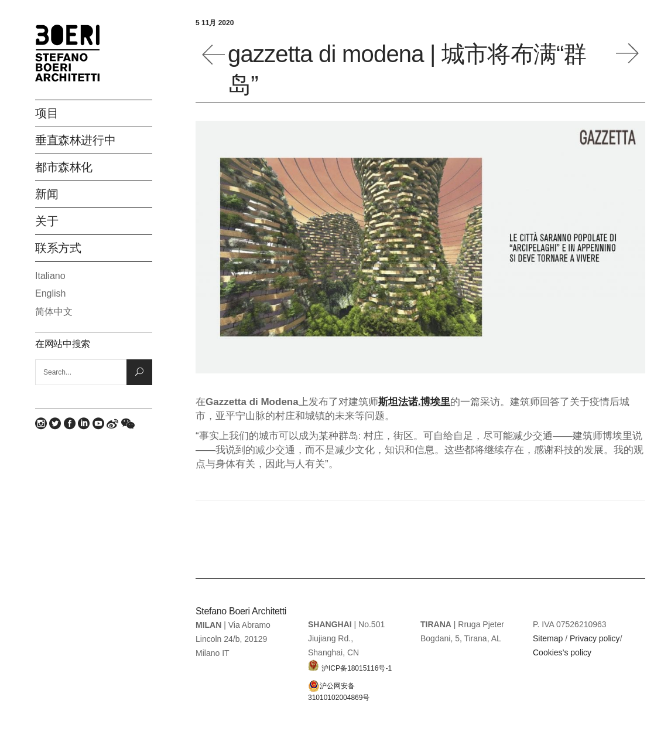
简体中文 (54, 312)
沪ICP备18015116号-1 (350, 665)
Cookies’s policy (562, 652)
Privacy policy (595, 638)
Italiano (50, 276)
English (50, 293)
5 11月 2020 (215, 23)
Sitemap (548, 638)
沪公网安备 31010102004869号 (338, 686)
